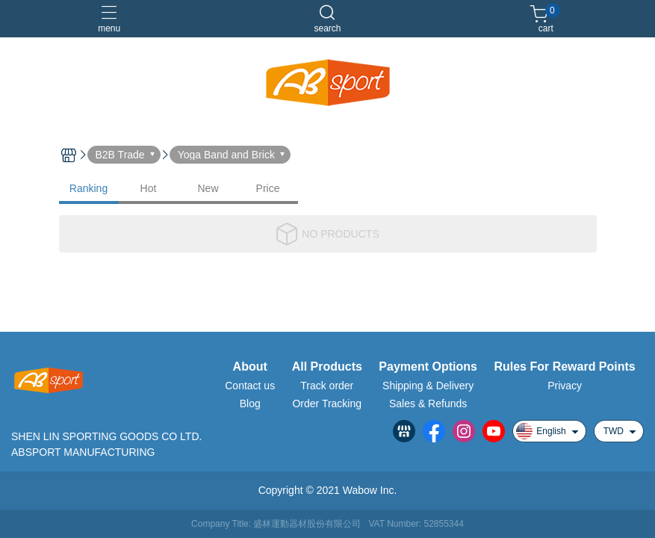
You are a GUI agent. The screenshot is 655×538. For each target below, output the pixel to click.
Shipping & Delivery (428, 385)
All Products (327, 367)
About (250, 367)
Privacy (564, 385)
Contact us (250, 385)
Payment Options (428, 367)
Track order (326, 385)
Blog (250, 403)
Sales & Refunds (428, 403)
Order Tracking (326, 403)
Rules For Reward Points (564, 367)
